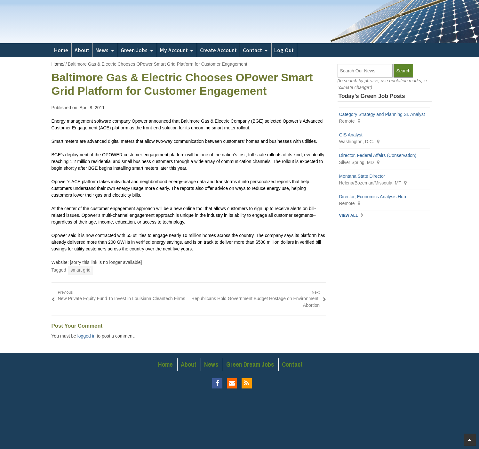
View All (348, 215)
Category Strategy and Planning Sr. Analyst (382, 114)
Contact (252, 50)
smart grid (80, 270)
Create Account (218, 50)
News (101, 50)
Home (61, 50)
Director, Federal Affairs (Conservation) (378, 155)
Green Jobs (134, 50)
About (82, 50)
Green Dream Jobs (250, 364)
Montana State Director (362, 176)
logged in (86, 336)
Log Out (284, 50)
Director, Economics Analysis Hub (372, 196)
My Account (174, 50)
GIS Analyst (351, 134)
